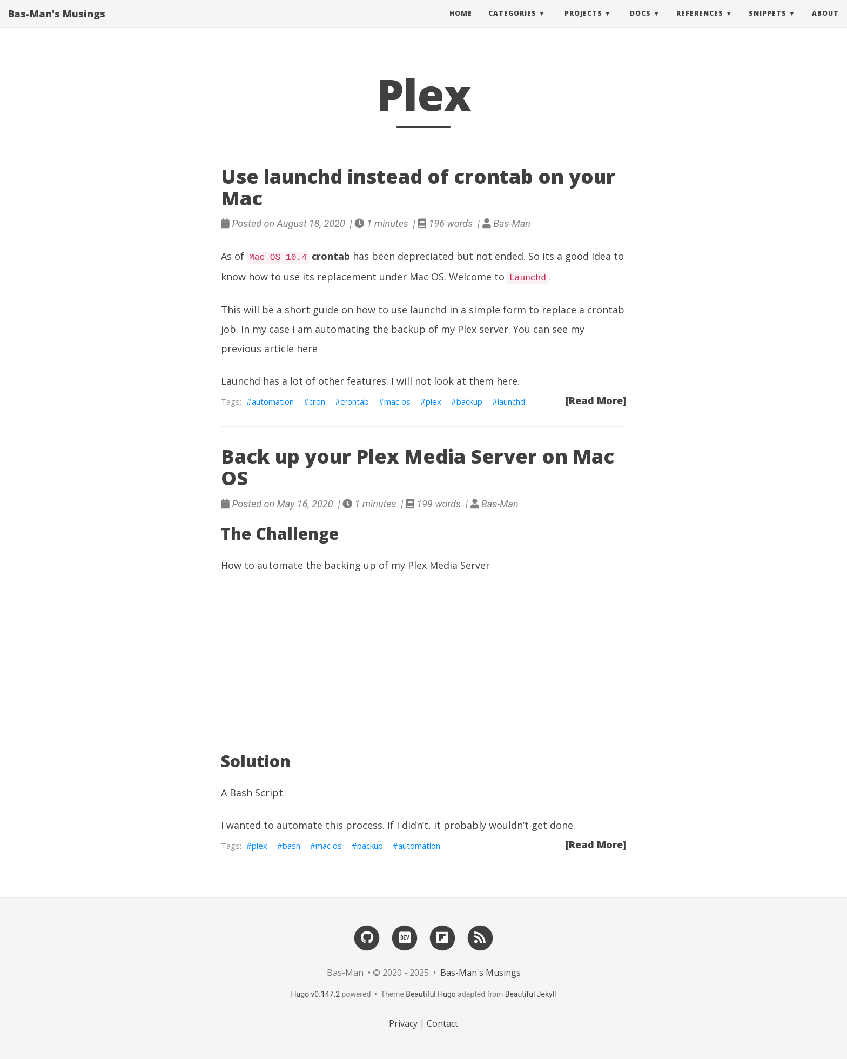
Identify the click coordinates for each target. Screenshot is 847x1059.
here (307, 348)
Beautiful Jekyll (530, 994)
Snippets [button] (767, 24)
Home (460, 24)
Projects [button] (583, 24)
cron (317, 401)
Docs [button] (640, 24)
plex (433, 401)
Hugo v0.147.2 (315, 994)
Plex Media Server (449, 565)
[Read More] (596, 400)
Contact (442, 1023)
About (825, 24)
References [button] (699, 24)
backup (469, 401)
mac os (397, 401)
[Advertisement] (423, 663)
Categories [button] (512, 24)
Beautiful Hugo (430, 994)
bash (291, 845)
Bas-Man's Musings (56, 24)
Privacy (403, 1023)
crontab (354, 401)
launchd (511, 401)
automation (273, 401)
